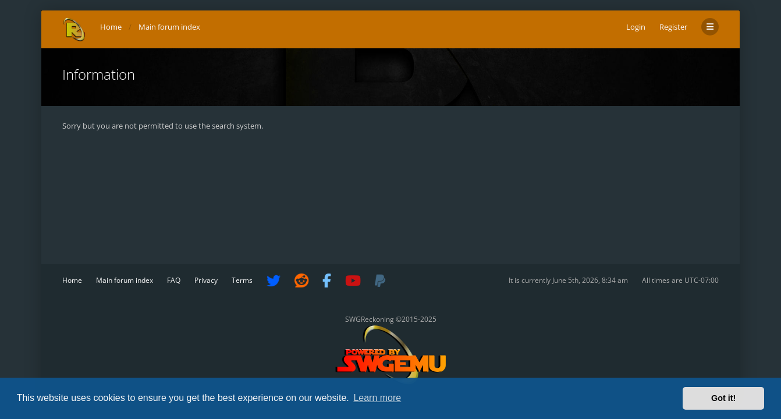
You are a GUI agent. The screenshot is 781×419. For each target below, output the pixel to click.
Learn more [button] (377, 398)
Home (72, 280)
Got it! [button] (723, 398)
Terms (242, 280)
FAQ (173, 280)
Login (635, 27)
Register (673, 27)
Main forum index (124, 280)
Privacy (206, 280)
